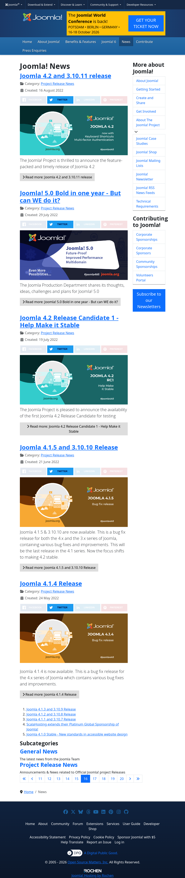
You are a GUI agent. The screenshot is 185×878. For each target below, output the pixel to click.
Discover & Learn (72, 4)
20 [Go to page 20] (122, 778)
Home (27, 41)
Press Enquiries (35, 50)
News (126, 41)
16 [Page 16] (85, 778)
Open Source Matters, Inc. (88, 862)
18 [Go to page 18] (104, 778)
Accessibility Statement (48, 837)
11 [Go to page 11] (40, 778)
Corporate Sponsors (144, 250)
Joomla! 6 (109, 41)
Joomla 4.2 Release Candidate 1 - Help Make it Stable (69, 321)
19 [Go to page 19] (113, 778)
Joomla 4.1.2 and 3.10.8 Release (51, 714)
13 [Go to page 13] (58, 778)
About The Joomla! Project (148, 122)
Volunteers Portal (144, 277)
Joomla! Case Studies (146, 141)
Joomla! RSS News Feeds (145, 190)
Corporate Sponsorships (146, 237)
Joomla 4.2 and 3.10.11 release (65, 76)
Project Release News (57, 83)
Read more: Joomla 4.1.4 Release (50, 694)
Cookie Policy (103, 837)
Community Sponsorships (146, 264)
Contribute (144, 41)
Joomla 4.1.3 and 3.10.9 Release (51, 709)
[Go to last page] (138, 779)
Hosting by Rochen (92, 875)
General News (38, 751)
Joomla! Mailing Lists (148, 163)
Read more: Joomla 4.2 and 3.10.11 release (57, 177)
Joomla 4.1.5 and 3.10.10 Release (69, 447)
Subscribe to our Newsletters (149, 300)
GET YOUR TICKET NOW (145, 23)
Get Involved (146, 111)
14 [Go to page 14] (67, 778)
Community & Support (104, 4)
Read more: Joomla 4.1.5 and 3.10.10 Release (59, 567)
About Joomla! (49, 41)
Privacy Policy (79, 837)
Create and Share (144, 100)
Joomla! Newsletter (144, 176)
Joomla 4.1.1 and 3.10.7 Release (51, 719)
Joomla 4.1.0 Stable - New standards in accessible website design (77, 734)
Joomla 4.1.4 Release (51, 583)
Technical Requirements (147, 204)
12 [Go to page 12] (49, 778)
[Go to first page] (24, 779)
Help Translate (72, 842)
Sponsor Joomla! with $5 (136, 837)
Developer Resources (140, 4)
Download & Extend (40, 4)
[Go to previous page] (32, 779)
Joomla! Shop (146, 152)
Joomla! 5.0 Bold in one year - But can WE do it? (70, 196)
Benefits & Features (80, 41)
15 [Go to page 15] (76, 778)
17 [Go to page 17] (94, 778)
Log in (119, 842)
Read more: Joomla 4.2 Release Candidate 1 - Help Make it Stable (73, 429)
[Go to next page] (130, 779)
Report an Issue (99, 842)
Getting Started (148, 89)
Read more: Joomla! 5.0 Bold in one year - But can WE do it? (70, 302)
